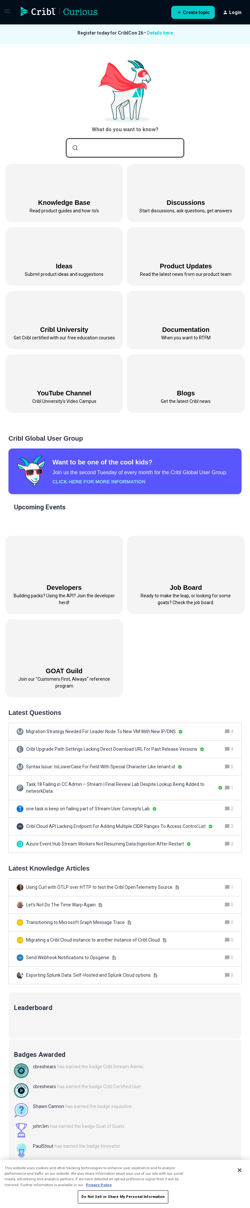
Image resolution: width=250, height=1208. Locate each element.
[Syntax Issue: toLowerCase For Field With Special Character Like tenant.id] (104, 767)
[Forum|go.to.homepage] (59, 12)
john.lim (41, 1126)
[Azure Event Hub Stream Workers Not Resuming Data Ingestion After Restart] (108, 844)
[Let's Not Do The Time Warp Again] (64, 905)
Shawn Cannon (48, 1106)
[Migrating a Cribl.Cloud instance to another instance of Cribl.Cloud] (96, 940)
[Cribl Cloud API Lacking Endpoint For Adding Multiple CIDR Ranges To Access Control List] (119, 826)
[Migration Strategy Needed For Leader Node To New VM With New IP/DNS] (104, 731)
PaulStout (43, 1146)
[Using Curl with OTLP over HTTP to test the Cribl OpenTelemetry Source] (102, 887)
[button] (7, 13)
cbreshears (44, 1066)
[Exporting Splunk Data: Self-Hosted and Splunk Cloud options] (92, 975)
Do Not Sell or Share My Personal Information (123, 1196)
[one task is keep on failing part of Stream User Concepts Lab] (91, 809)
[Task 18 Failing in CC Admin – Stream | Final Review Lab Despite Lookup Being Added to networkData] (124, 788)
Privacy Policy (99, 1185)
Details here (160, 33)
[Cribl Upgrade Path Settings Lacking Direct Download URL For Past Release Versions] (115, 749)
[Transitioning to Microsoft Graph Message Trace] (79, 922)
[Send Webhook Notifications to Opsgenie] (71, 957)
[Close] (239, 1170)
